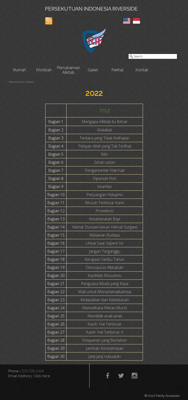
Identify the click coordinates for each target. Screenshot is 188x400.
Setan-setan (104, 162)
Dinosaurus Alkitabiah (104, 267)
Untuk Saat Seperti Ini (104, 243)
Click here (42, 375)
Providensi (104, 210)
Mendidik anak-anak (104, 316)
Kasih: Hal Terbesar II (104, 332)
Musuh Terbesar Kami (104, 202)
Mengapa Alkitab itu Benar (105, 121)
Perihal (117, 70)
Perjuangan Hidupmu (104, 194)
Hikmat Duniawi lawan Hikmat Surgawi (105, 227)
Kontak (141, 70)
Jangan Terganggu (104, 251)
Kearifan (104, 186)
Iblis (104, 154)
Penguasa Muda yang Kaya (104, 283)
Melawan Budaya (104, 235)
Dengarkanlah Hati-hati (105, 170)
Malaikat (104, 130)
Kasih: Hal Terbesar (105, 324)
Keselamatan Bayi (104, 219)
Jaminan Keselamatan (104, 348)
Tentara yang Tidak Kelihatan (104, 138)
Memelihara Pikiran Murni (104, 308)
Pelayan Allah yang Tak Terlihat (104, 146)
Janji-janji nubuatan (104, 356)
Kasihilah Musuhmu (105, 275)
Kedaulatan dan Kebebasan (105, 299)
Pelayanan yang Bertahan (104, 340)
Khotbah (44, 70)
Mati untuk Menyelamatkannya (104, 291)
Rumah (19, 70)
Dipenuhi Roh (104, 178)
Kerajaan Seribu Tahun (104, 259)
